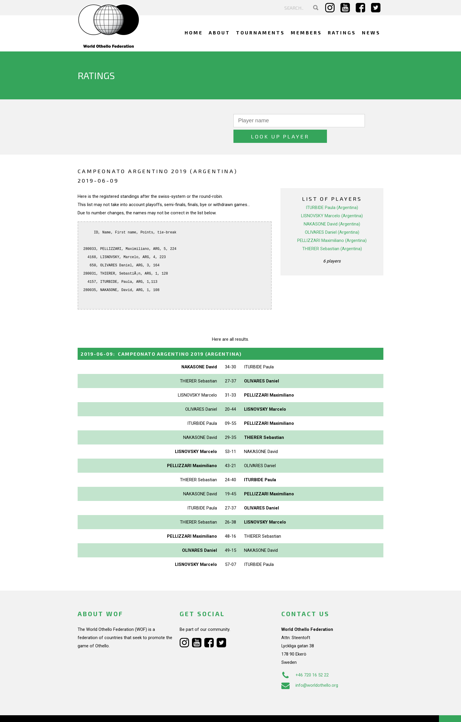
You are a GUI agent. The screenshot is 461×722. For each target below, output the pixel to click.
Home (194, 32)
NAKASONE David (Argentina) (332, 208)
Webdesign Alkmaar (103, 711)
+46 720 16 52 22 (305, 659)
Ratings (342, 32)
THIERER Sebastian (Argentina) (332, 233)
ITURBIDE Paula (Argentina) (332, 192)
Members (306, 32)
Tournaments (260, 32)
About (219, 32)
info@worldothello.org (309, 669)
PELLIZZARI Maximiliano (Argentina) (332, 225)
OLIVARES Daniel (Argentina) (332, 216)
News (371, 32)
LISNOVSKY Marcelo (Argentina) (332, 200)
